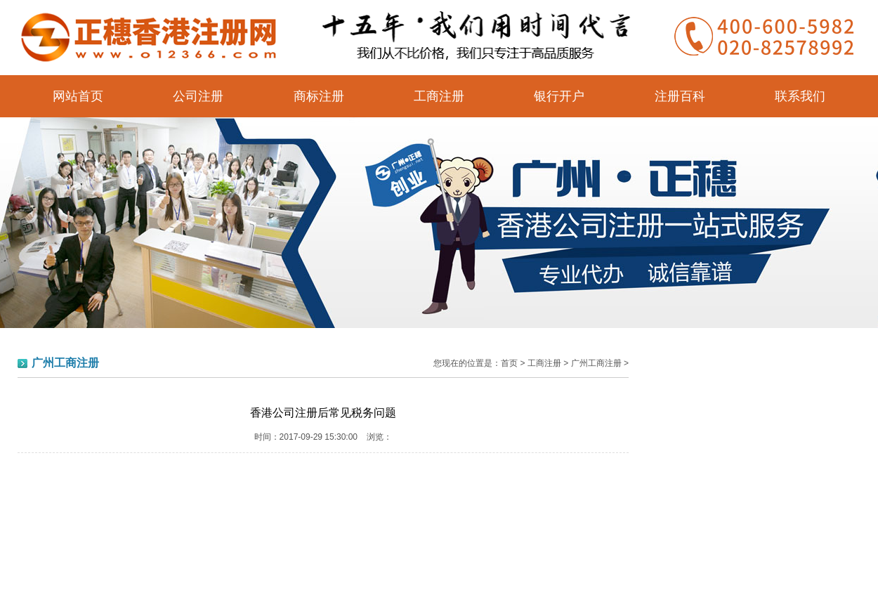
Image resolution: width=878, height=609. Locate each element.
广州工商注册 (596, 363)
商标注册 (319, 96)
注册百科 (680, 96)
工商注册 (439, 96)
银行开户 (559, 96)
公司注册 (198, 96)
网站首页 (78, 96)
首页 (509, 363)
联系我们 (800, 96)
